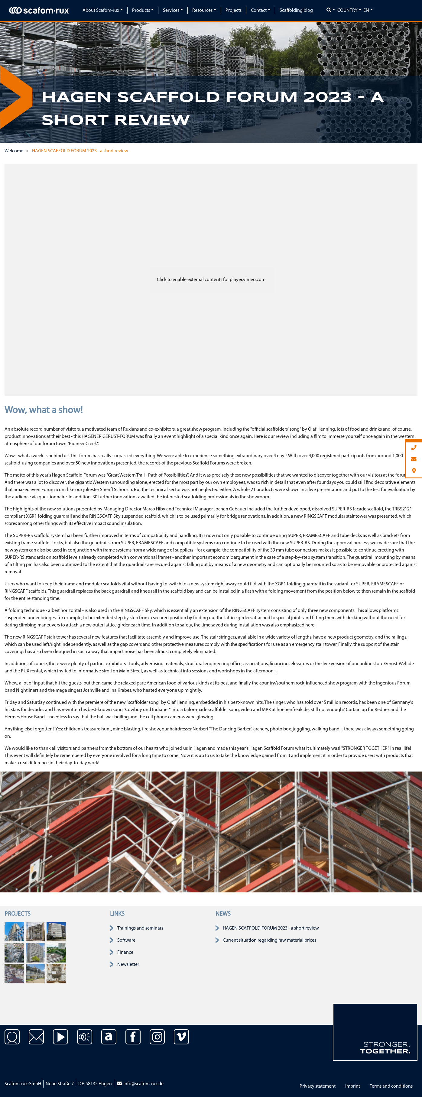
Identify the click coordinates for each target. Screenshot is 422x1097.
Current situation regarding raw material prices (269, 940)
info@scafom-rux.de (140, 1084)
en (366, 10)
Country (347, 10)
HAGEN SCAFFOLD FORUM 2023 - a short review (271, 928)
